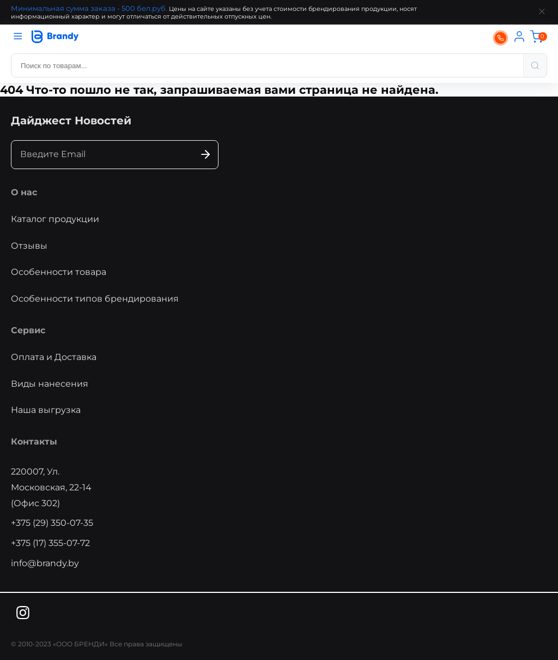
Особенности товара (58, 272)
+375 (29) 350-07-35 (52, 523)
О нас (24, 192)
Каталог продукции (55, 219)
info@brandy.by (45, 563)
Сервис (28, 330)
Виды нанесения (49, 384)
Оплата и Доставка (53, 357)
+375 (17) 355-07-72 (50, 543)
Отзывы (29, 246)
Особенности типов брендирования (95, 298)
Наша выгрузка (46, 410)
